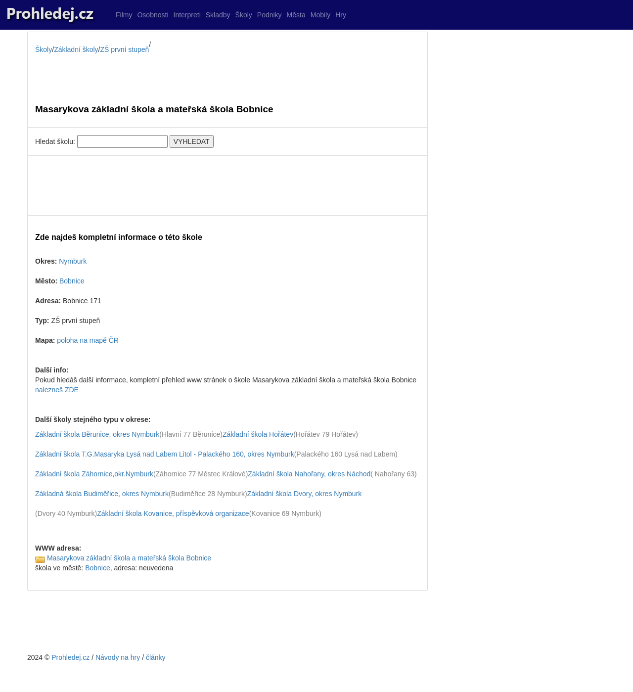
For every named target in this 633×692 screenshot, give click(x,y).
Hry (340, 15)
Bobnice (72, 281)
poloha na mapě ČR (88, 340)
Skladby (218, 15)
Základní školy (76, 49)
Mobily (320, 15)
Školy (243, 15)
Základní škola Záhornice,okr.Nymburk (94, 474)
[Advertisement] (227, 185)
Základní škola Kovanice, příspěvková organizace (173, 513)
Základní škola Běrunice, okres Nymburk (97, 434)
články (156, 657)
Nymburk (73, 261)
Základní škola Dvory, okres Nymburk (304, 494)
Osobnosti (152, 15)
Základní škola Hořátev (258, 434)
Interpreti (187, 15)
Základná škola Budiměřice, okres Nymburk (102, 494)
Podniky (269, 15)
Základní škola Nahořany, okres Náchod (309, 474)
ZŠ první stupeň (124, 49)
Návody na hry (117, 657)
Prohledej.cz (70, 657)
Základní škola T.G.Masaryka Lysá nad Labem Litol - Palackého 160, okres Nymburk (164, 454)
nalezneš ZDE (57, 390)
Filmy (124, 15)
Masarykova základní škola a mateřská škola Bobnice (129, 558)
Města (296, 15)
